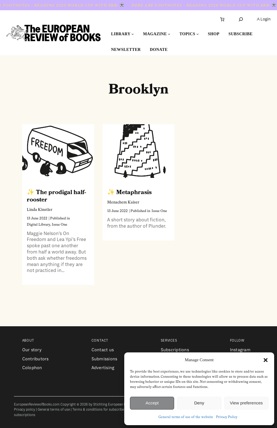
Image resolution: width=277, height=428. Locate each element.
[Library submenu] (132, 34)
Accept (152, 402)
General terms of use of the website (185, 417)
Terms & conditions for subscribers (99, 410)
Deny (199, 402)
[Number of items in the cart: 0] (222, 19)
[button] (265, 360)
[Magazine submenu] (169, 34)
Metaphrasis (134, 192)
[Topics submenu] (197, 34)
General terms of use (54, 410)
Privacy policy (24, 410)
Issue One (59, 225)
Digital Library (38, 225)
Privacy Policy (226, 417)
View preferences (246, 402)
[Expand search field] (241, 19)
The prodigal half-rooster (56, 196)
